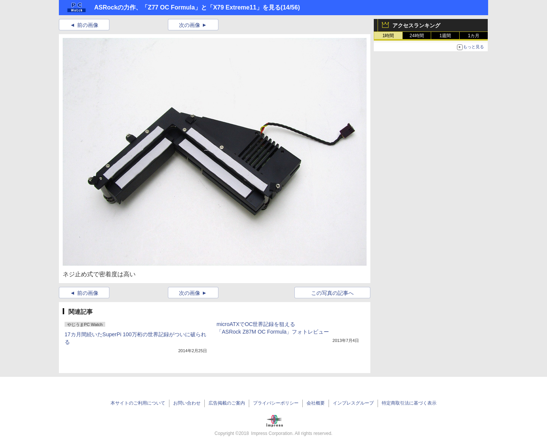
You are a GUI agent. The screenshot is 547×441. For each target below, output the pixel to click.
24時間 (416, 35)
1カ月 (474, 35)
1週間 (445, 35)
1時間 (388, 35)
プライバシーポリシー (276, 403)
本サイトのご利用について (138, 403)
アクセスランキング (416, 25)
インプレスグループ (353, 403)
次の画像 (189, 25)
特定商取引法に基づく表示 (409, 403)
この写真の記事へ (332, 293)
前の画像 (87, 25)
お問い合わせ (187, 403)
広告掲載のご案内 (227, 403)
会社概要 (316, 403)
